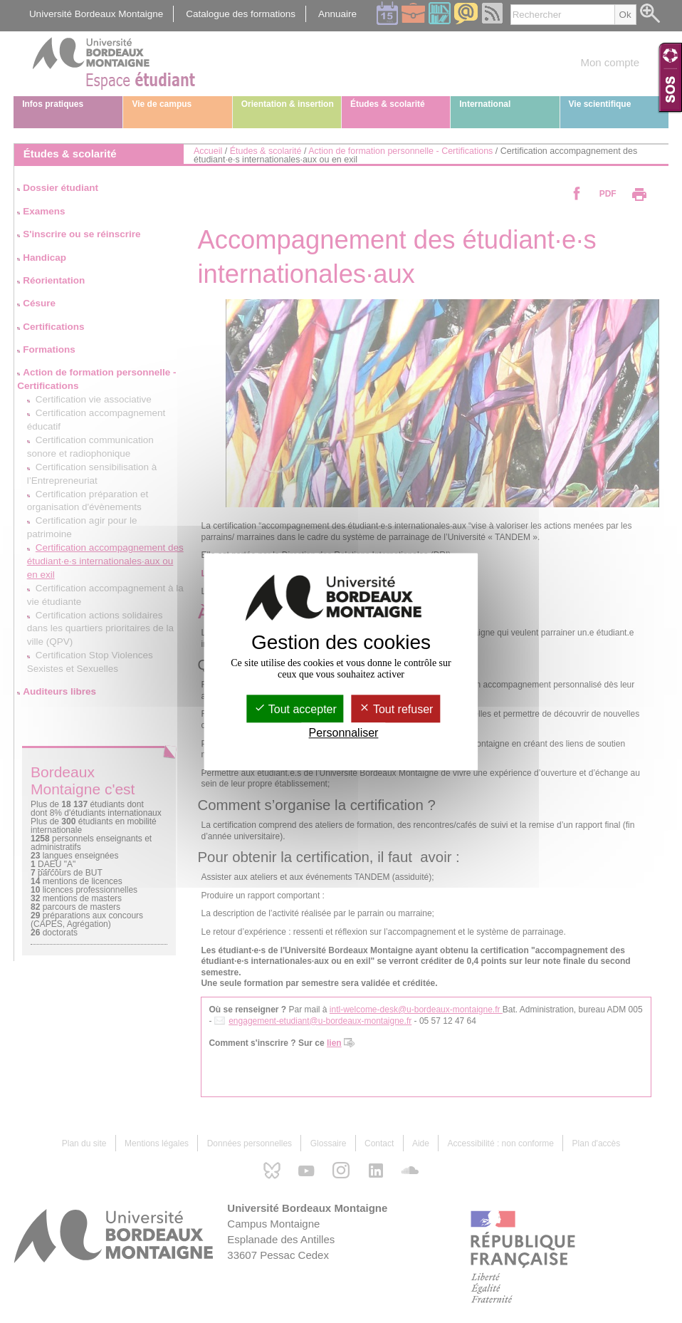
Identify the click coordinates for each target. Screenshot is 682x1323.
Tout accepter (295, 709)
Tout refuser (396, 709)
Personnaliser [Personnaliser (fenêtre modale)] (344, 733)
